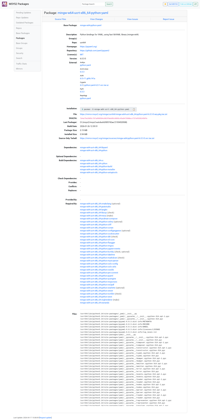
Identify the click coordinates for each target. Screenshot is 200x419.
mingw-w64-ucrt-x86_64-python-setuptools (98, 172)
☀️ (165, 4)
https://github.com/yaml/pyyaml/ (94, 50)
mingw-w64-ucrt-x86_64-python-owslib (97, 270)
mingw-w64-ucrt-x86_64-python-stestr (96, 291)
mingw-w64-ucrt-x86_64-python (93, 150)
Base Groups (21, 43)
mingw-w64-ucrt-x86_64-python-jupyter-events (100, 248)
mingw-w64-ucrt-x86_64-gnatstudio (95, 206)
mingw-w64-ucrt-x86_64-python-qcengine (98, 279)
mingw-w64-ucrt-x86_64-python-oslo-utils (98, 266)
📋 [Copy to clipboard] (134, 109)
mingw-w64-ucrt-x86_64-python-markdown (98, 258)
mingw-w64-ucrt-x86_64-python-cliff (95, 224)
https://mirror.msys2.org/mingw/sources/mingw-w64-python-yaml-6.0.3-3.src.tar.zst (117, 138)
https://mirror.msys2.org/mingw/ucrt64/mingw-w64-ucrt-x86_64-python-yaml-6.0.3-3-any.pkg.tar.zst (123, 114)
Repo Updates (22, 17)
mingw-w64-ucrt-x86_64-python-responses (98, 282)
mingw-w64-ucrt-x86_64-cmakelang (95, 203)
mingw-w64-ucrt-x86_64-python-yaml (83, 13)
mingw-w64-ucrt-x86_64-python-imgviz (97, 246)
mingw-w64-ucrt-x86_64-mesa (93, 216)
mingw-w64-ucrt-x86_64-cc (91, 160)
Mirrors (19, 69)
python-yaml (85, 65)
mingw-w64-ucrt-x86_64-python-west (96, 297)
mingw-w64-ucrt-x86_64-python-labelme (97, 254)
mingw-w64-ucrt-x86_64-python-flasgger (97, 242)
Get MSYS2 (173, 4)
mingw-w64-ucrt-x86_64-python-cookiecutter (99, 234)
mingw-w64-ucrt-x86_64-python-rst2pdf (97, 285)
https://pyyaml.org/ (88, 46)
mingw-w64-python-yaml (90, 25)
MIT (82, 54)
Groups (19, 48)
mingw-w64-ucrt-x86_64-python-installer (97, 169)
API (195, 4)
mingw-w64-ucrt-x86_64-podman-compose (98, 218)
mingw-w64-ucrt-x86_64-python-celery (96, 222)
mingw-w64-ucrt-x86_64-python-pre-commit (99, 273)
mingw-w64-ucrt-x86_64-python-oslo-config (99, 264)
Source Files (60, 19)
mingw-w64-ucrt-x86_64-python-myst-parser (99, 260)
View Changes (96, 19)
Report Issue (168, 19)
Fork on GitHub (186, 4)
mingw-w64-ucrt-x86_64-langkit (93, 209)
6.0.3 (82, 72)
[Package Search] (93, 4)
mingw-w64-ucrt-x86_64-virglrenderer (96, 300)
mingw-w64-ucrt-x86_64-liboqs (93, 212)
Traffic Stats (21, 64)
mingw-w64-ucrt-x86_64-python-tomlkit (97, 294)
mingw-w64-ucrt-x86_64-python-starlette (97, 288)
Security (19, 53)
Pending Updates (23, 12)
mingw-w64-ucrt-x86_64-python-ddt (95, 236)
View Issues (132, 19)
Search (109, 4)
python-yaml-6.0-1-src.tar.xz (96, 85)
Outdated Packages (24, 22)
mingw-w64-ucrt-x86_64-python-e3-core (97, 240)
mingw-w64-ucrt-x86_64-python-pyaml (96, 276)
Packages (20, 38)
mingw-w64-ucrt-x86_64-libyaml (94, 147)
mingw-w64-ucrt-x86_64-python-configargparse (100, 230)
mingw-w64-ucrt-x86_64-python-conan (96, 228)
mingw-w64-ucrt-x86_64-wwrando (94, 303)
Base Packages (23, 33)
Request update (45, 418)
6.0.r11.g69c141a (87, 78)
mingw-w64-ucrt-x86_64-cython (93, 163)
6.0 (81, 85)
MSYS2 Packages (15, 4)
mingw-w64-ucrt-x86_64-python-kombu (97, 252)
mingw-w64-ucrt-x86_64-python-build (96, 166)
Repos (19, 28)
